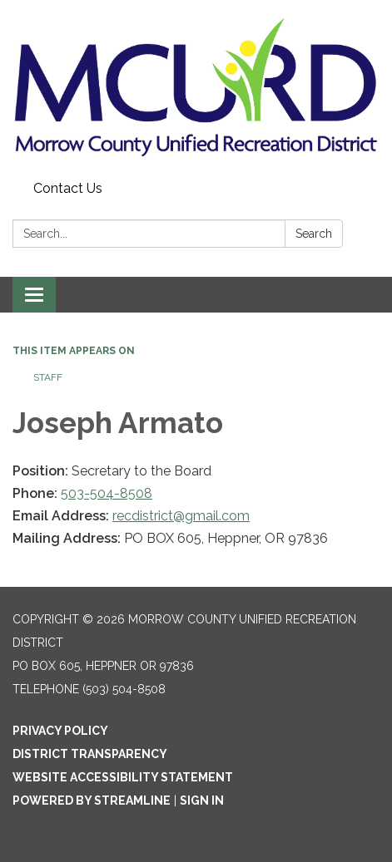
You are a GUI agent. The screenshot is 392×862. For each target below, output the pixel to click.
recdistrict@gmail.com (181, 516)
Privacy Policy (60, 730)
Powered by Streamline (91, 800)
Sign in (202, 800)
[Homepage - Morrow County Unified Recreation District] (196, 87)
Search (313, 233)
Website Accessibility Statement (122, 777)
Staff (47, 377)
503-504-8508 (106, 493)
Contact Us (67, 188)
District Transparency (89, 754)
